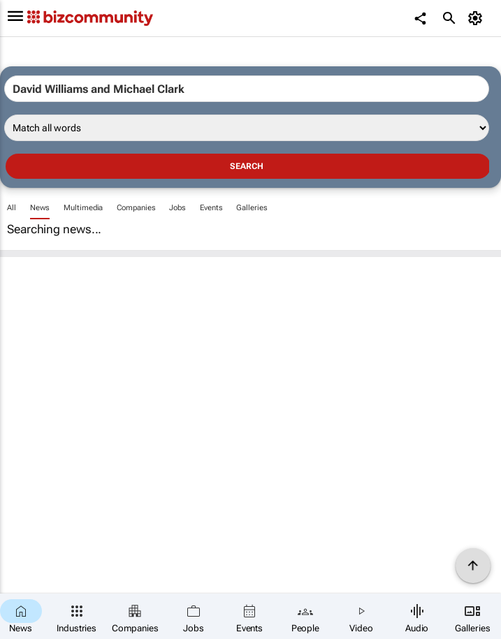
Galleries (251, 207)
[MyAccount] (477, 18)
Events (211, 207)
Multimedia (83, 207)
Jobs (177, 207)
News (40, 207)
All (11, 207)
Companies (136, 207)
